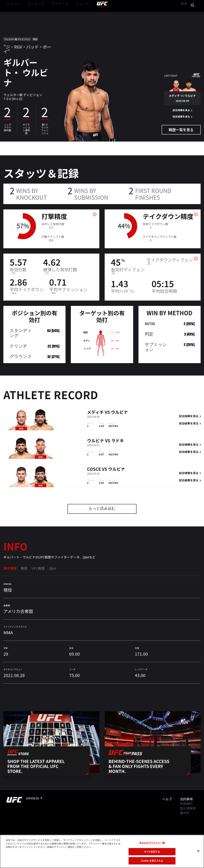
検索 (183, 13)
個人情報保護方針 (188, 810)
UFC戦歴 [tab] (38, 568)
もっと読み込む (102, 509)
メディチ (95, 412)
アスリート (53, 13)
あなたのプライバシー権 (152, 842)
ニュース (72, 13)
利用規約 (186, 803)
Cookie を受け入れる (152, 860)
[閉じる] (198, 851)
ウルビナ (119, 412)
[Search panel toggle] (192, 13)
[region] (102, 851)
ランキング (32, 13)
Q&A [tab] (52, 568)
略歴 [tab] (24, 568)
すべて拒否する (152, 851)
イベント (12, 13)
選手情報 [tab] (9, 568)
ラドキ (117, 441)
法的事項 (186, 799)
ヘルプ (167, 799)
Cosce (94, 469)
